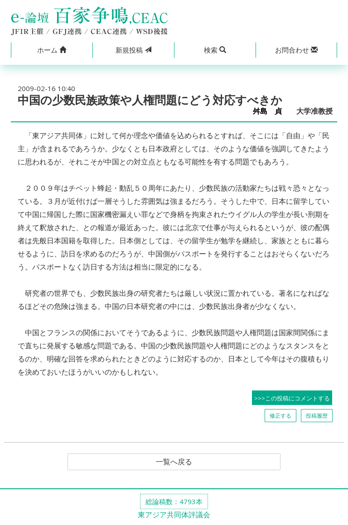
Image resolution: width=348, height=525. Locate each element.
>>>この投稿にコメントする (292, 398)
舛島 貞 (271, 111)
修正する (280, 415)
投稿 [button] (133, 49)
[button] (51, 50)
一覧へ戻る (174, 462)
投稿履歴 (317, 415)
